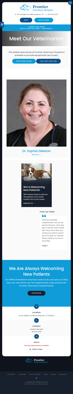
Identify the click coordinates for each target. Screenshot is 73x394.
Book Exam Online (24, 61)
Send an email (36, 331)
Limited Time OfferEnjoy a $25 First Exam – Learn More (35, 27)
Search (46, 374)
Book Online (44, 20)
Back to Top (62, 374)
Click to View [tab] (37, 349)
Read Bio (35, 155)
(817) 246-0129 (53, 14)
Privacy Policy (11, 374)
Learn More (36, 293)
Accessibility (22, 374)
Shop (26, 20)
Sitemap (53, 374)
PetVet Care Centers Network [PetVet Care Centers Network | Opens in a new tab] (39, 384)
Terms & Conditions (35, 374)
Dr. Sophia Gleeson (36, 151)
